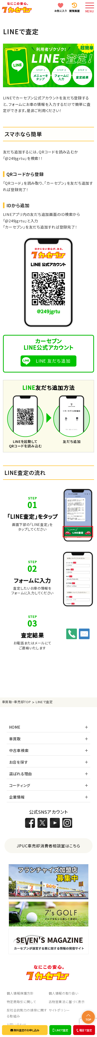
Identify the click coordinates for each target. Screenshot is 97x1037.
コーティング (20, 785)
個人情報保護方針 (20, 993)
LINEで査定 (60, 1030)
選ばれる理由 (20, 773)
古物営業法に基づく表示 (67, 1001)
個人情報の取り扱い (63, 993)
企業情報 (17, 797)
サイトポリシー (59, 1010)
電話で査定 (84, 1030)
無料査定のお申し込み (24, 1030)
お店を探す (18, 762)
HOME (15, 727)
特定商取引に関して (21, 1001)
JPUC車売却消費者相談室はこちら (48, 846)
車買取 (15, 738)
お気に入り (60, 11)
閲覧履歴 (74, 11)
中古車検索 (19, 750)
